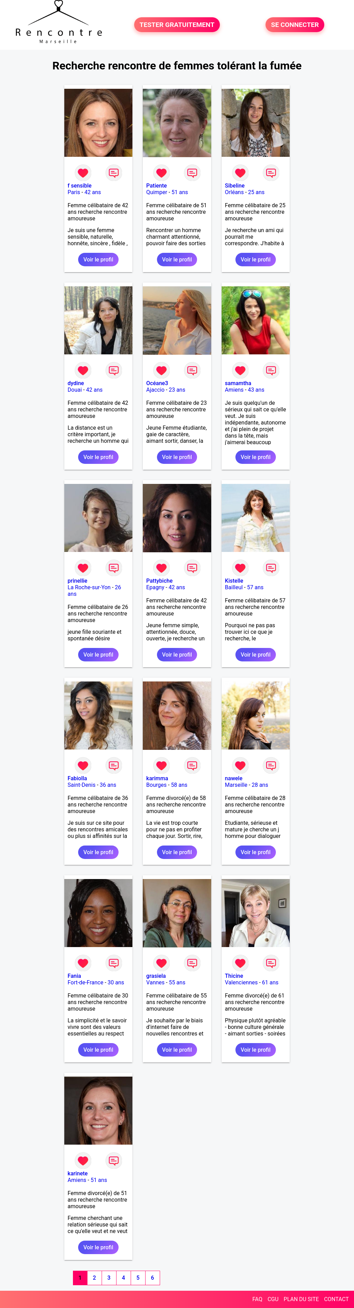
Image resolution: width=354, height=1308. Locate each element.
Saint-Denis (82, 785)
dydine (76, 383)
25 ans (256, 192)
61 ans (270, 982)
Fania (74, 976)
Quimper (156, 192)
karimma (157, 778)
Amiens (234, 389)
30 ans (116, 982)
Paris (74, 192)
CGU (273, 1299)
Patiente (156, 185)
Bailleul (234, 587)
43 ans (256, 389)
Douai (75, 389)
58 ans (179, 785)
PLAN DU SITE (301, 1299)
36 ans (108, 785)
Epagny (155, 587)
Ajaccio (155, 389)
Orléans (234, 192)
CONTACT (336, 1299)
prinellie (77, 580)
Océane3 (157, 383)
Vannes (155, 982)
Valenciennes (241, 982)
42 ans (92, 192)
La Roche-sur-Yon (89, 587)
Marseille (236, 785)
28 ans (260, 785)
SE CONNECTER (295, 25)
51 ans (179, 192)
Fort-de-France (85, 982)
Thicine (234, 976)
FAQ (257, 1299)
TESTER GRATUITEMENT (177, 25)
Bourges (156, 785)
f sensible (80, 185)
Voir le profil (98, 259)
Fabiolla (77, 778)
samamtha (238, 383)
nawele (234, 778)
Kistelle (234, 580)
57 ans (255, 587)
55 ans (177, 982)
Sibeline (235, 185)
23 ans (177, 389)
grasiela (156, 976)
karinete (78, 1173)
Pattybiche (159, 580)
